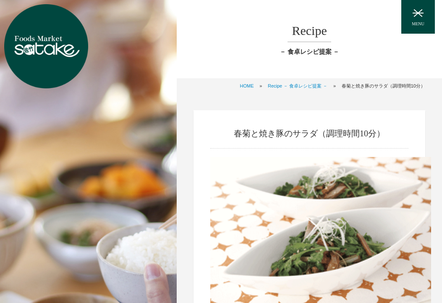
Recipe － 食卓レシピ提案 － (297, 85)
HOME (247, 85)
